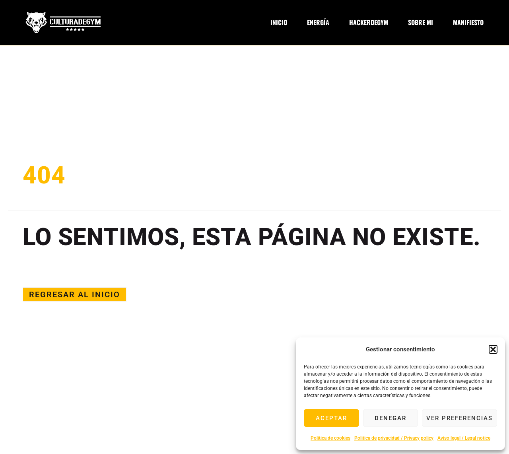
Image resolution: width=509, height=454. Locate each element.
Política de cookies (330, 438)
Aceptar (331, 418)
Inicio (278, 22)
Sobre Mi (420, 22)
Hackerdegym (368, 22)
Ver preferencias (459, 418)
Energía (318, 22)
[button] (493, 349)
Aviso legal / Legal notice (463, 438)
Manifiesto (468, 22)
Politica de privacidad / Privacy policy (393, 438)
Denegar (390, 418)
